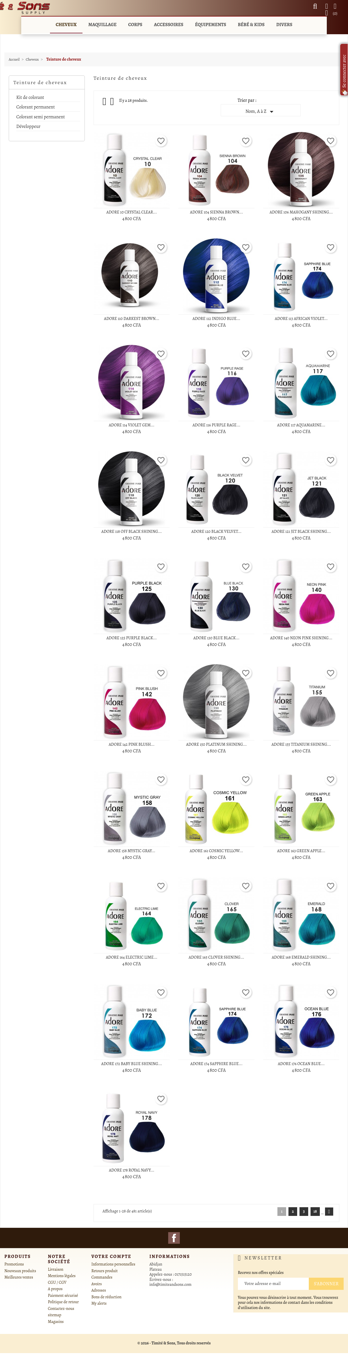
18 (315, 1211)
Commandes (102, 1277)
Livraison (55, 1269)
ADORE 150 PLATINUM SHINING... (216, 744)
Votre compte (112, 1256)
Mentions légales (62, 1276)
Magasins (56, 1321)
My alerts (99, 1303)
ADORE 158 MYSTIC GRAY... (131, 851)
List (112, 103)
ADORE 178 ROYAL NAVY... (131, 1170)
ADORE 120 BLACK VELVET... (216, 531)
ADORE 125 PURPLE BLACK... (131, 638)
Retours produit (105, 1271)
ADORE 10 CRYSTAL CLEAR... (131, 212)
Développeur (28, 127)
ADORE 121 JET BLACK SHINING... (301, 531)
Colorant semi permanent (40, 117)
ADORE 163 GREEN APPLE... (301, 851)
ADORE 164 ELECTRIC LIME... (131, 957)
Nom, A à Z (260, 111)
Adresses (99, 1290)
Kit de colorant (30, 98)
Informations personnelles (113, 1264)
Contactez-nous (61, 1308)
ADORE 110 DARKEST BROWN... (131, 318)
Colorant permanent (35, 107)
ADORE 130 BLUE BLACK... (216, 638)
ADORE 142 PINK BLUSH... (132, 744)
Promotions (14, 1264)
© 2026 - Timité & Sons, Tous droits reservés (174, 1343)
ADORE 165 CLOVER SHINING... (216, 957)
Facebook (174, 1238)
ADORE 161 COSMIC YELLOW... (216, 851)
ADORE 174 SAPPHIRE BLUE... (216, 1064)
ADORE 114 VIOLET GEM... (131, 425)
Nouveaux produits (20, 1271)
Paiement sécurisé (63, 1295)
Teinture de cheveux (40, 82)
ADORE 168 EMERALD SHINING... (301, 957)
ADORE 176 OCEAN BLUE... (301, 1064)
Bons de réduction (107, 1297)
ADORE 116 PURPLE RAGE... (217, 425)
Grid (105, 101)
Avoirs (97, 1284)
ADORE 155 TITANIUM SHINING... (301, 744)
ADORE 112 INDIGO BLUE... (216, 318)
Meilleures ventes (18, 1277)
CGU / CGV (57, 1282)
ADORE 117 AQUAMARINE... (301, 425)
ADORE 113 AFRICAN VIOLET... (301, 318)
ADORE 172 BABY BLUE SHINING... (131, 1064)
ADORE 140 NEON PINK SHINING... (301, 638)
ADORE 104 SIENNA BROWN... (216, 212)
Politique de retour (63, 1302)
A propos (55, 1289)
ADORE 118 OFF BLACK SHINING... (131, 531)
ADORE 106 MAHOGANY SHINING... (301, 212)
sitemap (54, 1315)
